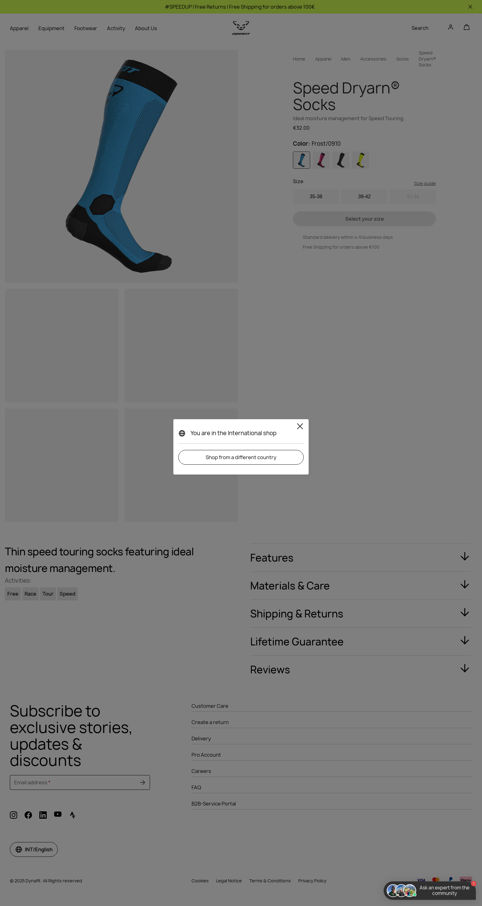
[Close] (300, 427)
